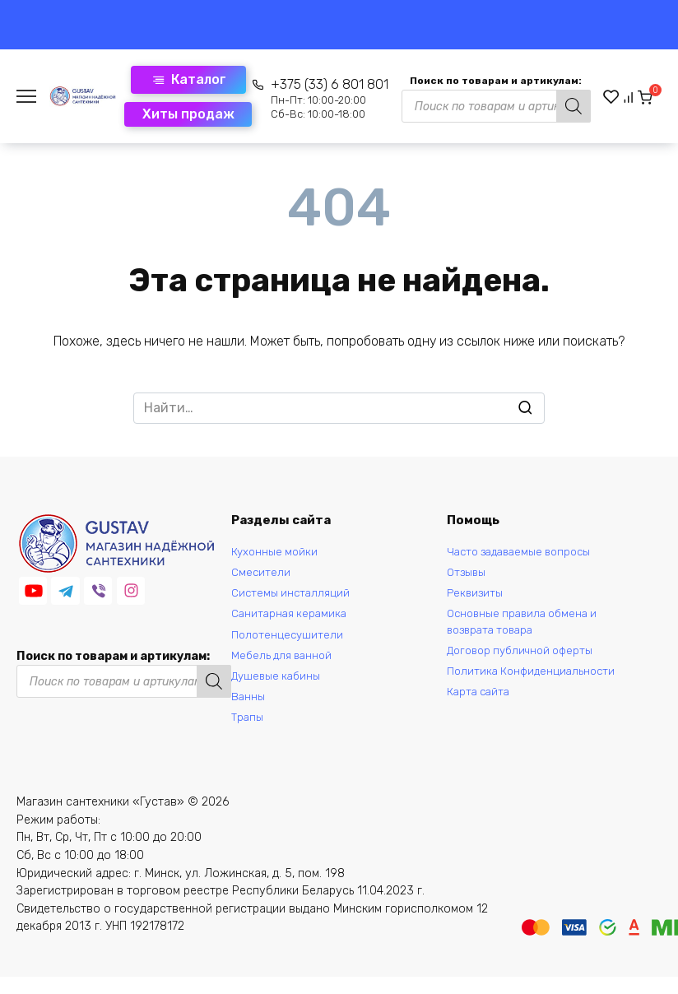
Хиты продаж (162, 114)
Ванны (248, 711)
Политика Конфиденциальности (535, 683)
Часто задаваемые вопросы (524, 553)
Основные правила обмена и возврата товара (527, 630)
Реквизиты (476, 598)
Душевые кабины (278, 688)
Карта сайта (481, 706)
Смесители (261, 576)
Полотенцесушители (288, 643)
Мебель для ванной (284, 665)
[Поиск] (547, 106)
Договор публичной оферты (526, 661)
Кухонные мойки (276, 553)
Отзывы (467, 576)
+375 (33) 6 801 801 (303, 99)
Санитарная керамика (291, 621)
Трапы (247, 733)
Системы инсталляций (292, 598)
